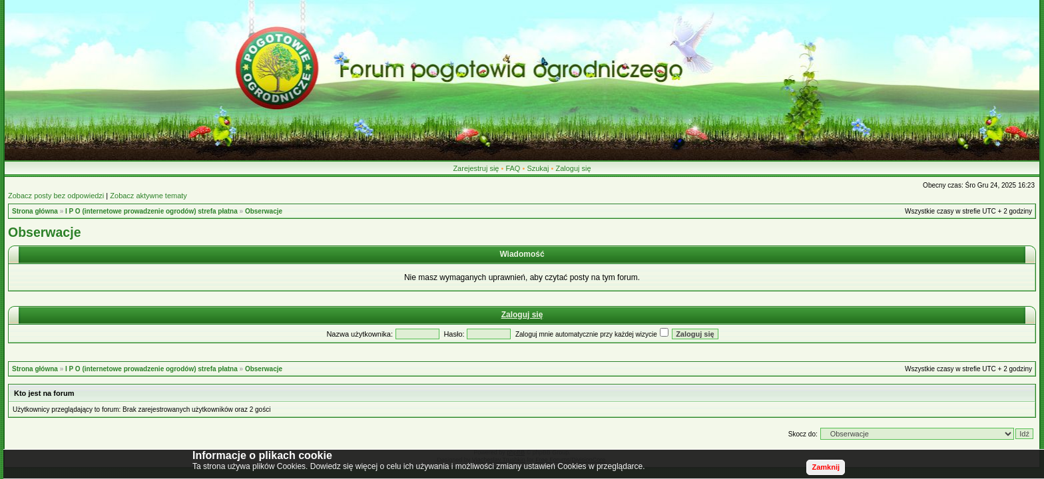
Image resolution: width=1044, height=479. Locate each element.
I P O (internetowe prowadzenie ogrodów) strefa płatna (151, 211)
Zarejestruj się (476, 168)
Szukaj (538, 168)
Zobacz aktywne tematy (148, 196)
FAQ (512, 168)
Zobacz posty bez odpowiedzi (56, 196)
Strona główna (35, 211)
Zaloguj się (573, 168)
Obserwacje (263, 211)
